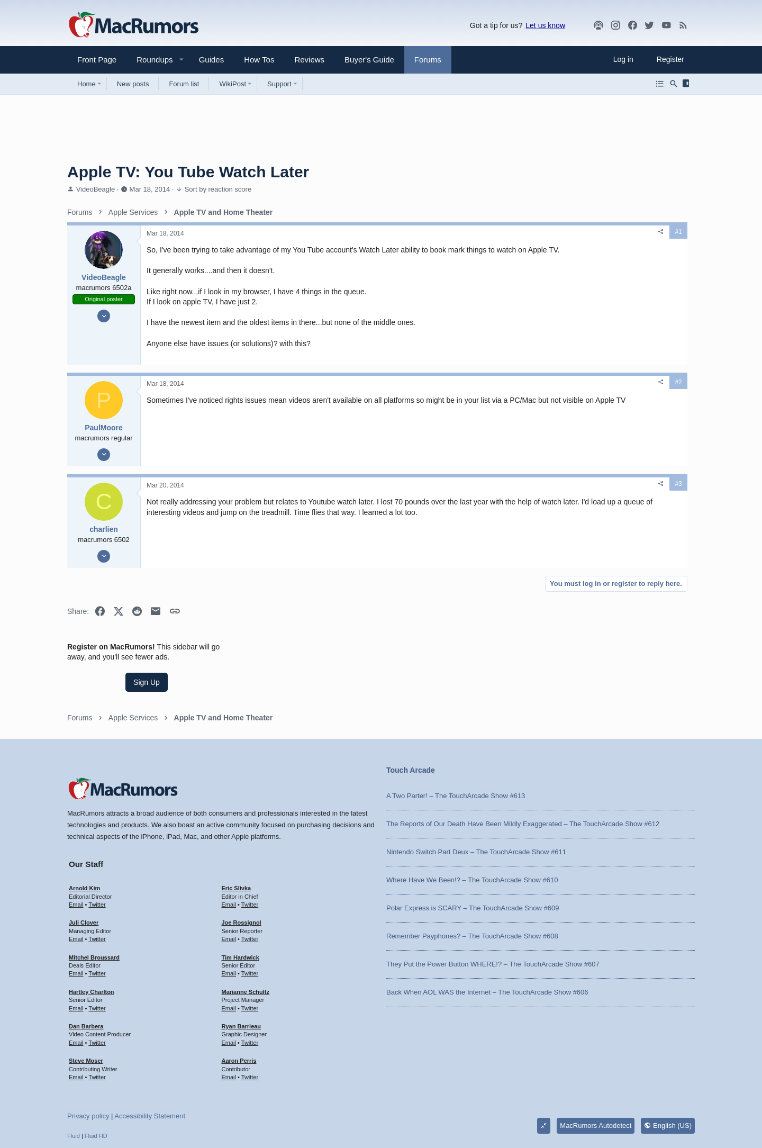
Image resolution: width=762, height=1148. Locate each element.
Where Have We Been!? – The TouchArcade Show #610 (472, 819)
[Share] (499, 231)
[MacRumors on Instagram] (615, 25)
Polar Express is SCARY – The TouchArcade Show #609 (472, 847)
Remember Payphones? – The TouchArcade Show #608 (472, 875)
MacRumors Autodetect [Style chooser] (595, 1065)
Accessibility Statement (149, 1055)
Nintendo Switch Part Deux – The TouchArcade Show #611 (476, 791)
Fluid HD (96, 1075)
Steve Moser (86, 1000)
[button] (150, 59)
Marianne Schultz (245, 931)
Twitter (96, 843)
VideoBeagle (95, 189)
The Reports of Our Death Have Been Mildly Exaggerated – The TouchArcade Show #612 (522, 763)
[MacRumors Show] (598, 25)
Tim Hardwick (240, 896)
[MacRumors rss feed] (683, 25)
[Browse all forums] (660, 83)
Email (76, 843)
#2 (516, 392)
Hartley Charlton (91, 931)
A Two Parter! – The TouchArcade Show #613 (455, 735)
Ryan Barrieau (241, 965)
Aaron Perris (239, 1000)
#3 (516, 494)
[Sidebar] (688, 84)
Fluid (73, 1075)
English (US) (668, 1065)
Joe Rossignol (241, 862)
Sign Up (615, 273)
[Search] (674, 83)
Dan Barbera (86, 965)
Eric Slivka (236, 827)
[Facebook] (632, 25)
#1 (516, 232)
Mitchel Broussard (94, 896)
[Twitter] (649, 25)
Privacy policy (88, 1055)
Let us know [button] (545, 25)
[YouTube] (666, 25)
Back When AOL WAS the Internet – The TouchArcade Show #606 (487, 932)
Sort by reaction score (218, 189)
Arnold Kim (84, 827)
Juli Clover (83, 862)
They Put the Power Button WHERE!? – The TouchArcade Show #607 (493, 904)
